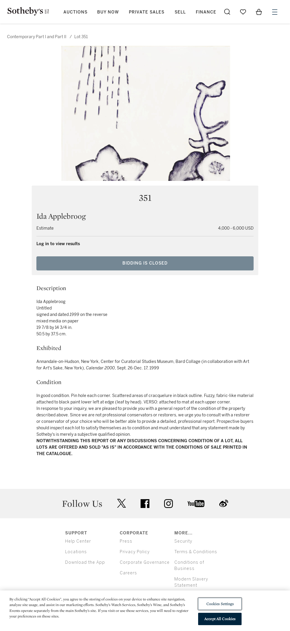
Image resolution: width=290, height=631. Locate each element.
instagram (168, 503)
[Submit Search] (227, 12)
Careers (128, 573)
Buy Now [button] (108, 12)
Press (126, 541)
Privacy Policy (135, 551)
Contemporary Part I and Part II (37, 36)
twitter (121, 503)
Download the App (85, 562)
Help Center (78, 541)
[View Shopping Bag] (258, 12)
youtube (196, 503)
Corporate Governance (145, 562)
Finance (206, 12)
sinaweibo (223, 503)
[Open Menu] (275, 12)
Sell (180, 12)
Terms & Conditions (195, 551)
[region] (145, 610)
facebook (145, 503)
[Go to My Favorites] (243, 12)
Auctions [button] (75, 12)
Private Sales (146, 12)
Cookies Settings (220, 603)
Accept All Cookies (219, 618)
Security (183, 541)
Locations (76, 551)
